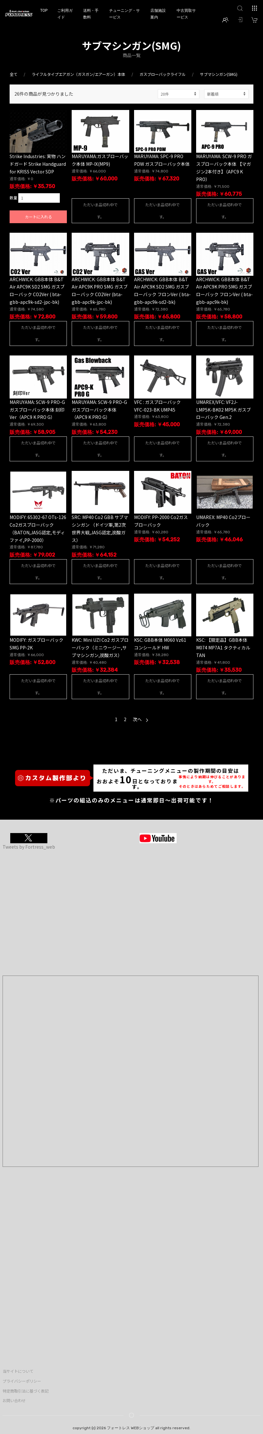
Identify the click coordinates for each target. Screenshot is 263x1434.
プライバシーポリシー (22, 1381)
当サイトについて (18, 1371)
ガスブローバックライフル (162, 74)
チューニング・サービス (124, 13)
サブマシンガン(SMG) (218, 74)
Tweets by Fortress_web (29, 847)
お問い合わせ (14, 1400)
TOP (43, 10)
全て (13, 74)
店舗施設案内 (158, 13)
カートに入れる (38, 217)
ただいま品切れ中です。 (100, 210)
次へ (140, 719)
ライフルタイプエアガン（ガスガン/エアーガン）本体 (78, 74)
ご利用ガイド (65, 13)
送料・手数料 (91, 13)
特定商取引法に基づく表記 (26, 1391)
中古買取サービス (186, 13)
